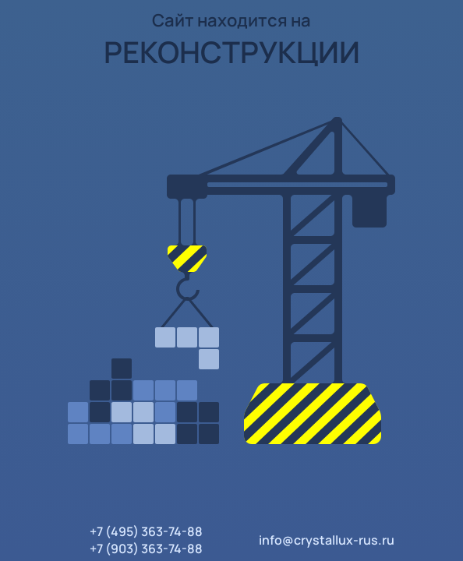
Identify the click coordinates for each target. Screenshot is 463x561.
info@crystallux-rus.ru (326, 540)
